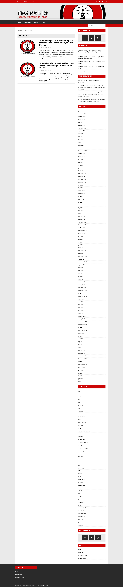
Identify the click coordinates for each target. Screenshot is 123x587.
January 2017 (81, 353)
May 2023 (80, 165)
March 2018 (81, 313)
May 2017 (80, 341)
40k (44, 22)
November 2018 (82, 290)
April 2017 (80, 344)
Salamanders (81, 485)
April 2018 (80, 310)
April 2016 (80, 378)
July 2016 (80, 370)
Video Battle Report (83, 510)
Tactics (80, 496)
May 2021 (80, 208)
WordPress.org (82, 558)
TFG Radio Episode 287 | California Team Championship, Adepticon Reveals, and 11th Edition (90, 52)
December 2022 (82, 179)
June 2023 (80, 162)
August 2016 (81, 367)
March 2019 (81, 279)
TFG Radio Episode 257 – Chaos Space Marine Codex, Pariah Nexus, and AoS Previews (56, 43)
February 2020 (82, 250)
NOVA (79, 476)
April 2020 (80, 245)
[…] (48, 80)
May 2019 (80, 273)
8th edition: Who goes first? (96, 92)
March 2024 (81, 142)
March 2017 (81, 347)
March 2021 (81, 213)
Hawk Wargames (82, 451)
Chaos (79, 419)
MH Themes (45, 585)
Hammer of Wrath (83, 448)
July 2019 (80, 267)
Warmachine (81, 516)
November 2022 (82, 182)
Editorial (80, 434)
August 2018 (81, 299)
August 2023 (81, 156)
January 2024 (81, 145)
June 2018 (80, 304)
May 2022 (80, 188)
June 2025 (80, 122)
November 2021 (82, 193)
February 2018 (82, 316)
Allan (79, 399)
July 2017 (80, 336)
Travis (79, 505)
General (37, 22)
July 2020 (80, 236)
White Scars (81, 519)
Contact (26, 1)
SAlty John (80, 488)
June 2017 (80, 338)
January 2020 (81, 253)
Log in (79, 549)
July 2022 (80, 185)
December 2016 (82, 356)
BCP (79, 414)
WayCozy (80, 80)
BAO (79, 408)
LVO (79, 471)
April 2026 (80, 111)
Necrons (80, 473)
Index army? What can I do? (91, 101)
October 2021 (81, 196)
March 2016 (81, 381)
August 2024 (81, 131)
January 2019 (81, 284)
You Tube (80, 525)
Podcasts (27, 22)
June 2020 (80, 239)
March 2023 (81, 170)
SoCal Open (81, 491)
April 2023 (80, 168)
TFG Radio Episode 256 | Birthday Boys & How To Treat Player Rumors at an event (56, 65)
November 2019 (82, 256)
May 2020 (80, 242)
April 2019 (80, 276)
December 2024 (82, 128)
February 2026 (82, 113)
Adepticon (80, 397)
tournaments (81, 502)
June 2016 (80, 373)
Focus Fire (80, 436)
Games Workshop (83, 442)
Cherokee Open (82, 422)
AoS (79, 402)
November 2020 (82, 225)
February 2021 (82, 216)
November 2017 (82, 324)
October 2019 (81, 259)
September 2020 (82, 230)
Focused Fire (81, 439)
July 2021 (80, 202)
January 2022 (81, 190)
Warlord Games (82, 513)
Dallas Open (81, 425)
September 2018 (82, 296)
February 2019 (82, 282)
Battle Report (81, 411)
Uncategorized (82, 508)
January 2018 (81, 319)
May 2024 (80, 136)
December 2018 (82, 287)
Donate (33, 1)
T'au (79, 493)
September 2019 (82, 262)
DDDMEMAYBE (82, 92)
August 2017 (81, 333)
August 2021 (81, 199)
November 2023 (82, 151)
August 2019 (81, 264)
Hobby (79, 453)
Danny (79, 428)
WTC (79, 522)
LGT (79, 465)
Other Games (81, 479)
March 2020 (81, 247)
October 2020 (81, 227)
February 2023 (82, 173)
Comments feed (82, 555)
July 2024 (80, 133)
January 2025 (81, 125)
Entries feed (81, 552)
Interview (80, 456)
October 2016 (81, 361)
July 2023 (80, 159)
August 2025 (81, 119)
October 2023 (81, 153)
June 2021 (80, 205)
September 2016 (82, 364)
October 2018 (81, 293)
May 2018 (80, 307)
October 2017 (81, 327)
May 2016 (80, 376)
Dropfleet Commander (84, 431)
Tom (79, 499)
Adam (79, 394)
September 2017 (82, 330)
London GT (81, 468)
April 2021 (80, 210)
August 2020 (81, 233)
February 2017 (82, 350)
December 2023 (82, 148)
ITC (79, 459)
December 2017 (82, 321)
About (18, 1)
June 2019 (80, 270)
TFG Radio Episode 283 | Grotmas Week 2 (89, 71)
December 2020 (82, 222)
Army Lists (80, 405)
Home (19, 22)
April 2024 (80, 139)
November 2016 (82, 358)
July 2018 (80, 301)
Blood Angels (81, 416)
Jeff (78, 462)
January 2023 (81, 176)
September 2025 (82, 116)
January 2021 (81, 219)
